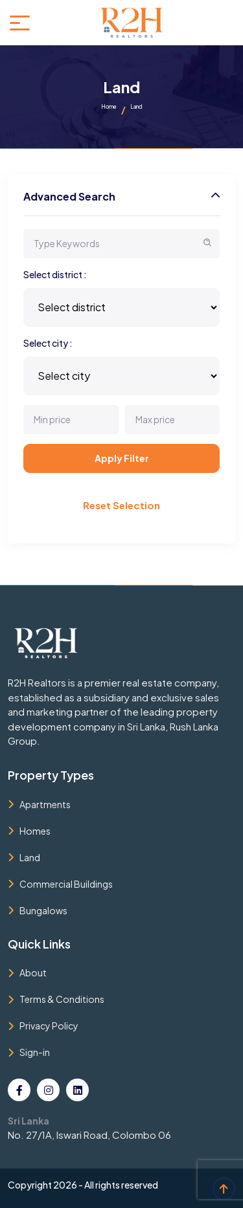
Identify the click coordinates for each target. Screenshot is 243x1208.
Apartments (45, 804)
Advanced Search (69, 196)
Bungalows (43, 910)
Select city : (48, 343)
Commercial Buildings (66, 884)
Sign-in (34, 1052)
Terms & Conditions (61, 999)
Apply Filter (122, 458)
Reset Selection (121, 505)
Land (29, 857)
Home (109, 107)
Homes (35, 831)
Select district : (55, 274)
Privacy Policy (48, 1025)
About (33, 972)
